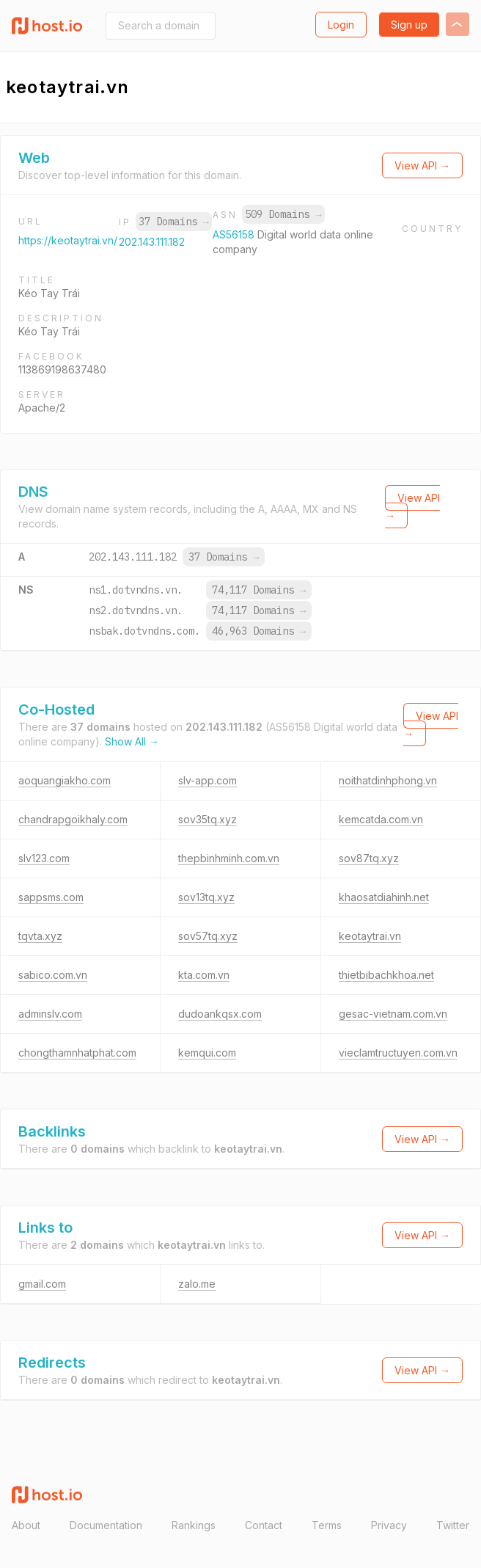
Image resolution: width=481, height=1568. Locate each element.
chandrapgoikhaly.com (73, 819)
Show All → (132, 741)
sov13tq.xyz (206, 897)
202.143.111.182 (152, 242)
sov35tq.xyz (207, 819)
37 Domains (174, 221)
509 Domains (283, 214)
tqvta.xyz (40, 936)
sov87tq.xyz (369, 858)
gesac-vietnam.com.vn (393, 1013)
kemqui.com (207, 1052)
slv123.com (44, 858)
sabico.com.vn (52, 975)
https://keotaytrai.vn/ (67, 240)
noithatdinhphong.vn (388, 780)
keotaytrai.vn (370, 936)
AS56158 (235, 234)
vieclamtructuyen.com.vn (398, 1052)
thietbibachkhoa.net (386, 975)
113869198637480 (62, 369)
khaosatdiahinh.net (384, 897)
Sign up (409, 24)
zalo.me (197, 1283)
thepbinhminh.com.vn (228, 858)
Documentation (106, 1525)
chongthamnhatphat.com (77, 1052)
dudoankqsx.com (220, 1013)
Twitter (452, 1525)
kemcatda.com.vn (381, 819)
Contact (263, 1525)
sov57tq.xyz (208, 936)
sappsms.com (51, 897)
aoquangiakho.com (64, 780)
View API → (422, 165)
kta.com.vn (204, 975)
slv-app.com (207, 780)
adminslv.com (50, 1013)
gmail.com (42, 1283)
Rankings (194, 1525)
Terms (327, 1525)
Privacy (389, 1525)
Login (341, 24)
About (26, 1525)
